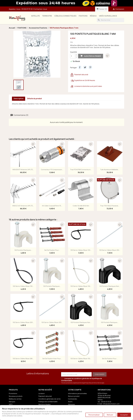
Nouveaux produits (15, 396)
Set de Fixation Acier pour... (52, 359)
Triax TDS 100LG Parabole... (109, 206)
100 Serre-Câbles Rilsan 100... (80, 250)
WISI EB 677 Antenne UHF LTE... (23, 170)
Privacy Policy (88, 383)
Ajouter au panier (90, 56)
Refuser (110, 415)
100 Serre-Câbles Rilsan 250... (109, 250)
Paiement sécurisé (45, 396)
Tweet (85, 67)
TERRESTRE (47, 16)
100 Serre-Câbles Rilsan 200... (23, 322)
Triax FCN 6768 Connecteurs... (81, 170)
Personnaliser (94, 415)
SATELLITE (35, 16)
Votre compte (74, 390)
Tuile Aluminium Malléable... (109, 170)
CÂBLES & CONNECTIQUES (65, 16)
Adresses (71, 404)
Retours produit (73, 396)
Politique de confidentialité (47, 402)
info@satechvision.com (111, 404)
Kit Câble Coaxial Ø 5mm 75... (52, 206)
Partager (80, 67)
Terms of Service (97, 383)
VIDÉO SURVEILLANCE (108, 16)
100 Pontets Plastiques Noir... (109, 286)
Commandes (72, 399)
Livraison (41, 393)
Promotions (13, 393)
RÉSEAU (93, 16)
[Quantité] (72, 56)
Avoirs (70, 402)
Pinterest (90, 67)
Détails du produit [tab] (34, 98)
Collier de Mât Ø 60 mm (81, 206)
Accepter (124, 415)
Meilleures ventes (15, 399)
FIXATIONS (83, 16)
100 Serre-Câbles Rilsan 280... (23, 359)
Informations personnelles (77, 393)
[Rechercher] (110, 20)
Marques (12, 402)
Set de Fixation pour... (52, 250)
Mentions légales (44, 404)
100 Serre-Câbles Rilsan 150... (23, 286)
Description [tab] (18, 98)
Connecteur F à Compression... (52, 170)
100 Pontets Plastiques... (23, 250)
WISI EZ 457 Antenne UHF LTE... (23, 206)
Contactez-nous (40, 9)
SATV (10, 404)
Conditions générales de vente (49, 399)
